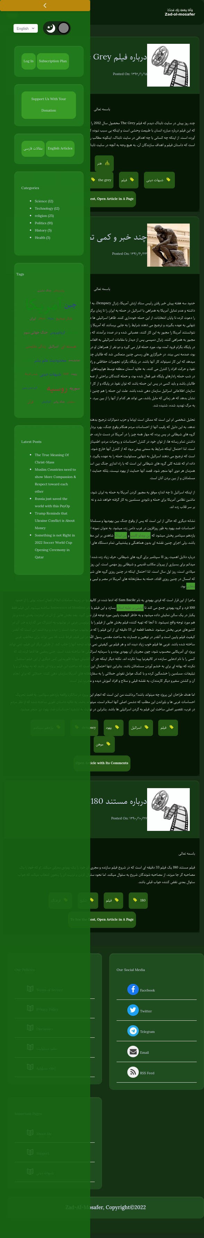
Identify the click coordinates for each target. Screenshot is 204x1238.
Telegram (140, 1032)
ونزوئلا (51, 318)
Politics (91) (44, 223)
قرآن (30, 402)
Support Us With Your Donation (48, 105)
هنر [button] (100, 163)
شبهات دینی (50, 374)
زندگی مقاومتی (36, 346)
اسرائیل (53, 346)
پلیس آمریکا (31, 374)
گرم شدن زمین (29, 388)
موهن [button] (100, 744)
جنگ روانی (59, 402)
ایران (33, 318)
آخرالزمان (46, 402)
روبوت (74, 374)
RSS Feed (140, 1073)
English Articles (60, 148)
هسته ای (68, 346)
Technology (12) (47, 208)
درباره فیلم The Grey (111, 57)
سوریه (75, 388)
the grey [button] (104, 180)
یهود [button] (109, 728)
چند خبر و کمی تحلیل (110, 237)
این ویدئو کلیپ (140, 535)
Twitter (139, 1011)
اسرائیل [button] (136, 728)
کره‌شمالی (27, 360)
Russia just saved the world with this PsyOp (52, 503)
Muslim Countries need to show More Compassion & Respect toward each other (55, 481)
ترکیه (41, 388)
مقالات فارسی (33, 148)
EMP (66, 374)
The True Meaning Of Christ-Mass (52, 459)
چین (70, 304)
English (27, 28)
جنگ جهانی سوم (36, 332)
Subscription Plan (53, 61)
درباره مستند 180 (119, 801)
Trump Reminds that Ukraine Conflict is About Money (55, 521)
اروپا (37, 402)
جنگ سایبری (44, 291)
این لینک (120, 535)
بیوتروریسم (74, 360)
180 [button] (142, 900)
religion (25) (44, 216)
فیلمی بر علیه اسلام (130, 608)
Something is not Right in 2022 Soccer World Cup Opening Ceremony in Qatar (55, 546)
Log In (29, 61)
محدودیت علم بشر (50, 360)
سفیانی (71, 402)
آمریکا (43, 305)
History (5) (43, 230)
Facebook (140, 991)
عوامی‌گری (73, 332)
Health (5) (42, 238)
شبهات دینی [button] (155, 180)
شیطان (41, 318)
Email (137, 1053)
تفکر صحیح (64, 318)
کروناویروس (57, 332)
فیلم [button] (124, 180)
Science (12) (44, 201)
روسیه (56, 388)
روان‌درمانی (59, 291)
